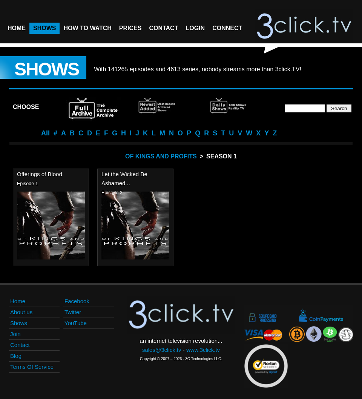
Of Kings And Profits (161, 156)
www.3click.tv (203, 350)
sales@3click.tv (161, 350)
